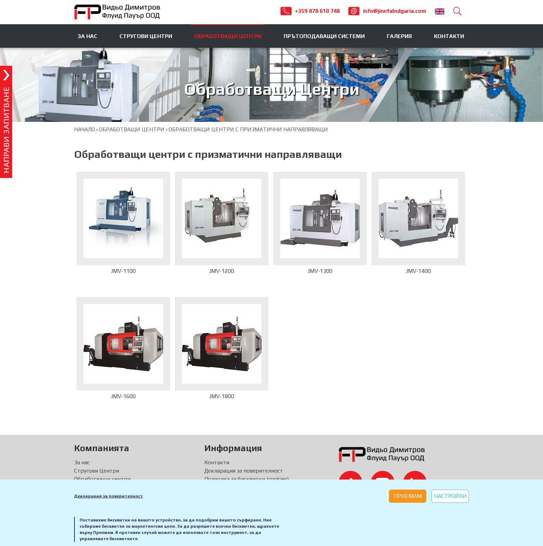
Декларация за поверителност (108, 496)
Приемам (408, 496)
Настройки (450, 496)
